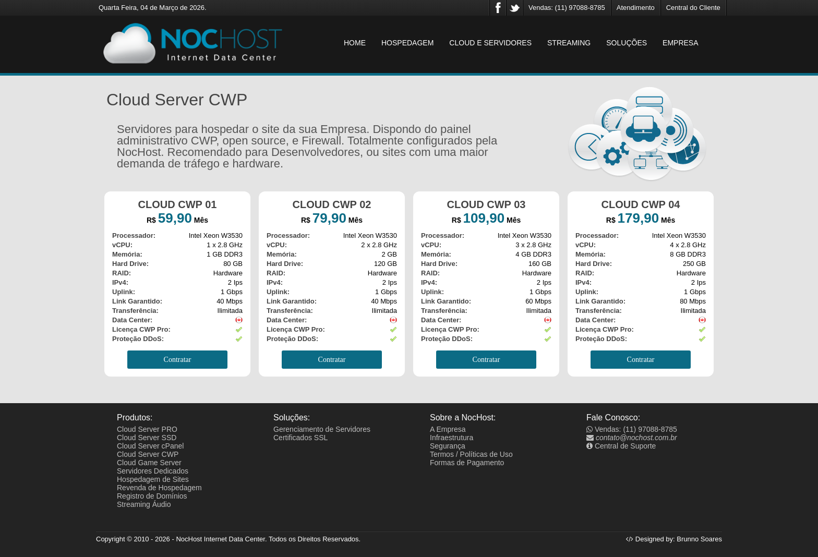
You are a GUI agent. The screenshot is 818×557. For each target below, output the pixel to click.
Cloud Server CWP (147, 454)
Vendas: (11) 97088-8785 (566, 7)
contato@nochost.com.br (631, 437)
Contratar (177, 360)
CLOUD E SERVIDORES (490, 43)
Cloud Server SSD (146, 437)
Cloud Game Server (149, 462)
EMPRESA (680, 43)
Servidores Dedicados (152, 471)
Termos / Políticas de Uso (471, 454)
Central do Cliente (693, 7)
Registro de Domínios (152, 496)
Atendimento (636, 7)
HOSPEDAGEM (407, 43)
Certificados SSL (300, 437)
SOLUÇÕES (626, 43)
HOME (355, 43)
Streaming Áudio (144, 504)
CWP (203, 140)
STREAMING (569, 43)
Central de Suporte (621, 446)
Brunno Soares (699, 539)
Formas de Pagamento (467, 462)
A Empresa (447, 429)
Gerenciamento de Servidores (321, 429)
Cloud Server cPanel (150, 446)
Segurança (447, 446)
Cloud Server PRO (147, 429)
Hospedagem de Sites (153, 479)
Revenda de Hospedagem (159, 487)
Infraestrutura (451, 437)
